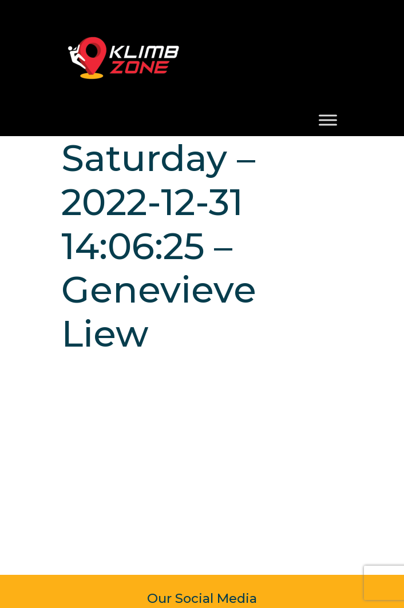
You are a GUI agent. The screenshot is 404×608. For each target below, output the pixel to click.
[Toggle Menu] (328, 119)
